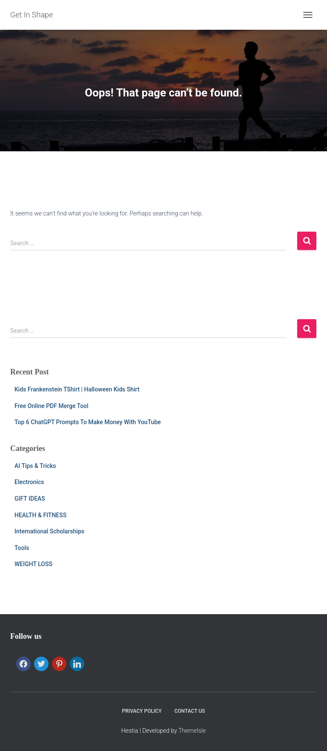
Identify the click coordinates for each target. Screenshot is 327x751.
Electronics (29, 482)
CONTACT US (190, 711)
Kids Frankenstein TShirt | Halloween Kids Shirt (77, 389)
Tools (21, 547)
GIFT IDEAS (29, 498)
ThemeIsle (192, 730)
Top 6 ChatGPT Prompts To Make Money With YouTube (87, 422)
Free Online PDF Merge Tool (51, 405)
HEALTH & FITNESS (40, 515)
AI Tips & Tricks (35, 465)
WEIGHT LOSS (33, 564)
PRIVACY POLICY (142, 711)
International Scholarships (49, 531)
